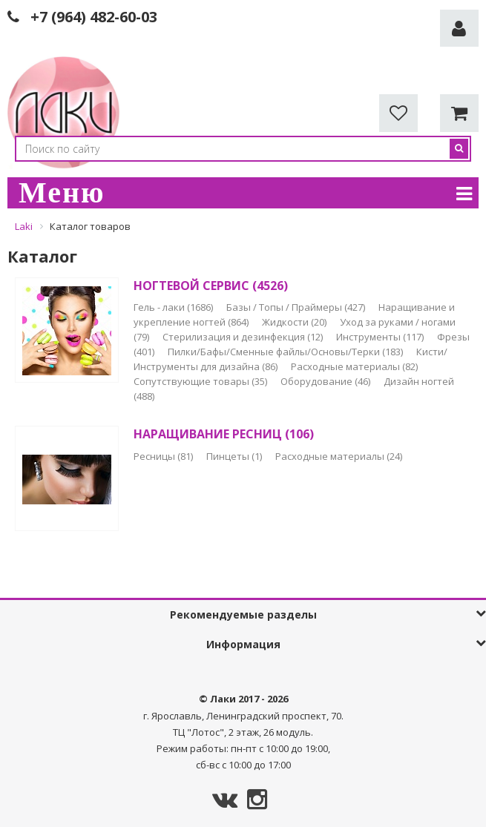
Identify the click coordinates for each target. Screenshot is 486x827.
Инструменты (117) (381, 336)
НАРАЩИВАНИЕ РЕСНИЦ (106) (224, 434)
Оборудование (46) (326, 381)
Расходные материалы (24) (338, 456)
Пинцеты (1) (235, 456)
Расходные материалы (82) (354, 366)
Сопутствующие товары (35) (201, 381)
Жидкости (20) (295, 322)
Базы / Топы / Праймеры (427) (296, 307)
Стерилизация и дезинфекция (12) (243, 336)
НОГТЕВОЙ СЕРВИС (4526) (211, 285)
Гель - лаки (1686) (174, 307)
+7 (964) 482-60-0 (89, 17)
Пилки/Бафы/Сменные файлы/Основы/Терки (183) (286, 351)
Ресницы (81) (164, 456)
